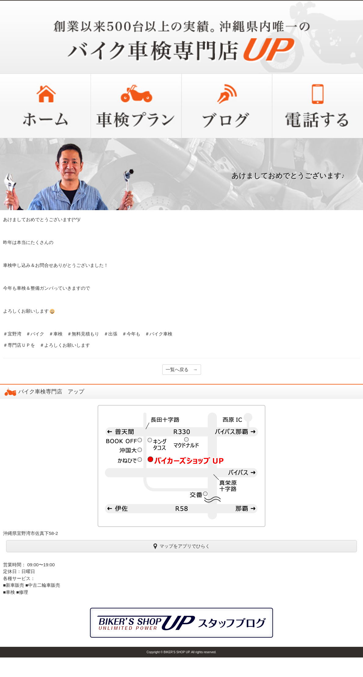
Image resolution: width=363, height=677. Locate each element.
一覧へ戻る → (182, 369)
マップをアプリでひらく (181, 546)
